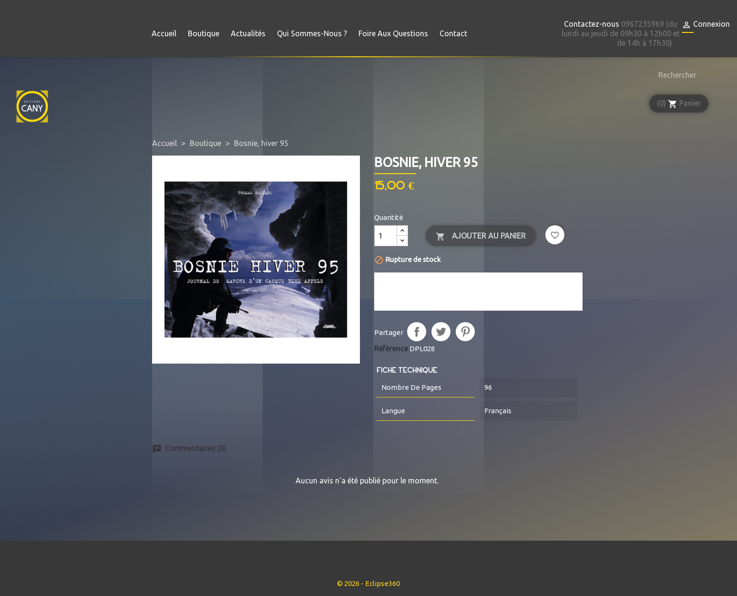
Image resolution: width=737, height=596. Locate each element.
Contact (453, 33)
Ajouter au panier (481, 236)
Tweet (440, 331)
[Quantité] (385, 235)
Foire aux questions (393, 33)
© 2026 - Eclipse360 (368, 583)
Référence (391, 348)
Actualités (248, 33)
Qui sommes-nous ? (312, 33)
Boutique (203, 33)
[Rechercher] (675, 74)
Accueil (164, 33)
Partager (416, 331)
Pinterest (465, 331)
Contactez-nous (591, 24)
